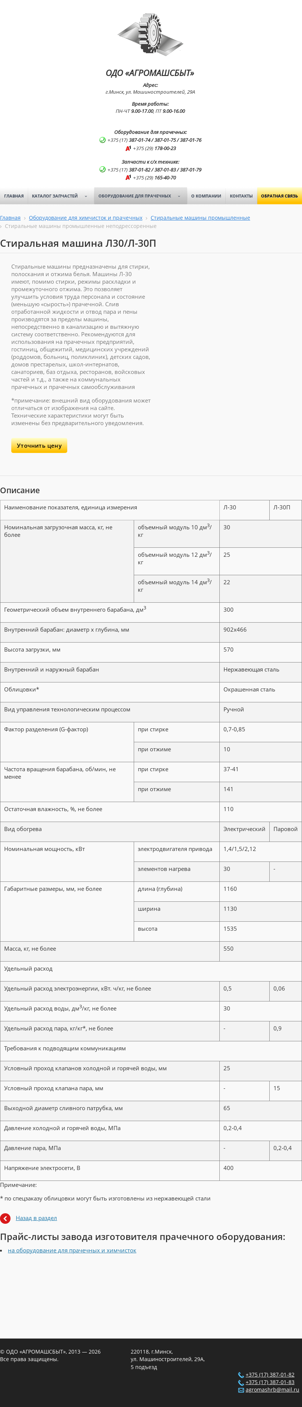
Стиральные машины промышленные (200, 217)
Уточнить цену (39, 445)
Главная (14, 196)
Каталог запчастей (62, 196)
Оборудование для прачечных (142, 196)
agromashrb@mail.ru (272, 1389)
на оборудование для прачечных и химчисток (72, 1250)
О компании (206, 196)
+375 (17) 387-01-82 (270, 1374)
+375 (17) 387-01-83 (270, 1382)
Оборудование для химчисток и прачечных (85, 217)
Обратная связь (279, 196)
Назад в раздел (36, 1218)
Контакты (241, 196)
